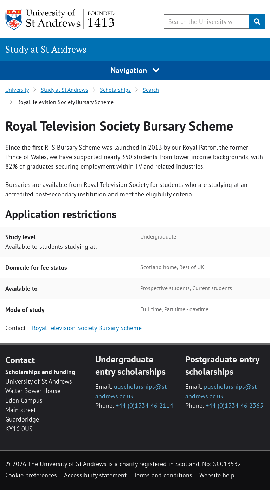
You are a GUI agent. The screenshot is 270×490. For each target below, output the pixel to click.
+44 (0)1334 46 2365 (234, 405)
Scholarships (115, 89)
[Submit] (257, 21)
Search (151, 89)
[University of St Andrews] (62, 19)
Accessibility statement (95, 475)
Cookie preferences (31, 475)
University (17, 89)
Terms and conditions (163, 475)
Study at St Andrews (45, 49)
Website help (216, 475)
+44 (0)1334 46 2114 (144, 405)
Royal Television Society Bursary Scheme (87, 328)
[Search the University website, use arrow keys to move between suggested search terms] (207, 21)
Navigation (135, 70)
